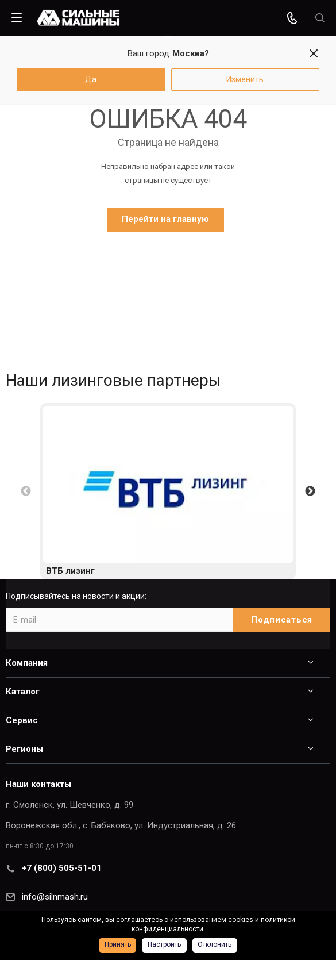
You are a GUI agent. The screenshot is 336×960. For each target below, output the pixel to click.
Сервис (22, 720)
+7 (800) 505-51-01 (62, 868)
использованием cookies (211, 920)
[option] (168, 491)
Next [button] (310, 491)
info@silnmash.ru (55, 897)
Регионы (24, 749)
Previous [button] (26, 491)
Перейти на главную (165, 219)
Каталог (23, 691)
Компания (27, 663)
